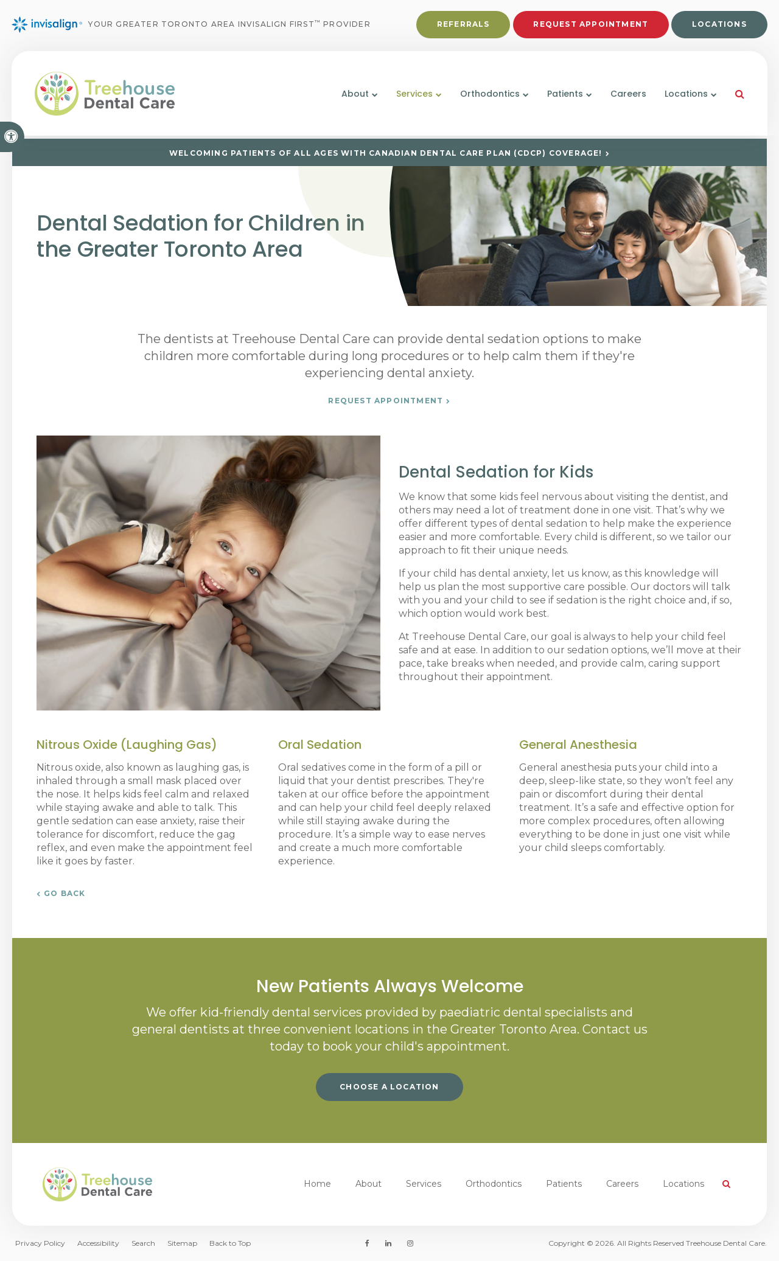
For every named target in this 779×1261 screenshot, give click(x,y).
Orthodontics (494, 1183)
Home (317, 1183)
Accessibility (98, 1243)
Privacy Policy (40, 1243)
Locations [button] (684, 95)
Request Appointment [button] (590, 25)
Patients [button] (563, 95)
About (368, 1183)
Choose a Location (389, 1086)
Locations (718, 25)
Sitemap (182, 1243)
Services (423, 1183)
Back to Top (230, 1243)
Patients (564, 1183)
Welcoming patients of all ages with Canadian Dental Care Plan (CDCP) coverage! (386, 153)
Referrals (462, 25)
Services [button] (412, 95)
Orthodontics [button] (488, 95)
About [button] (353, 95)
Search (143, 1243)
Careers (627, 95)
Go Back (64, 893)
